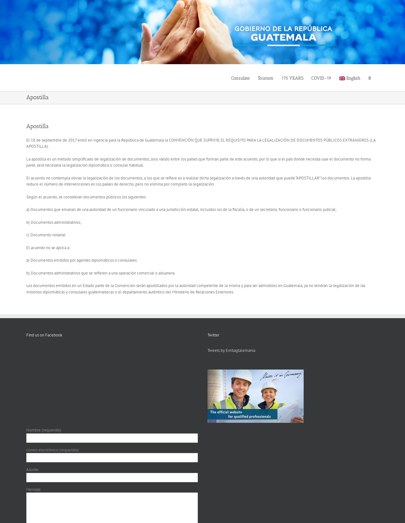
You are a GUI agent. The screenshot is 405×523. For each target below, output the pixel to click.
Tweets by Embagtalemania (231, 350)
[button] (369, 77)
